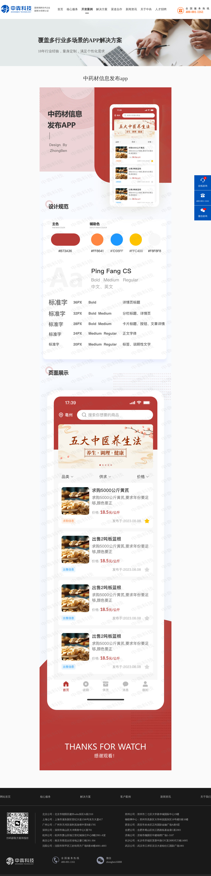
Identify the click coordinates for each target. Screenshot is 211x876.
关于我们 (205, 796)
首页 (60, 9)
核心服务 (72, 9)
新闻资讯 (131, 9)
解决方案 (101, 9)
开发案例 (87, 9)
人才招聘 (161, 9)
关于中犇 (146, 9)
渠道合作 (116, 9)
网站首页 (5, 796)
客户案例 (125, 796)
